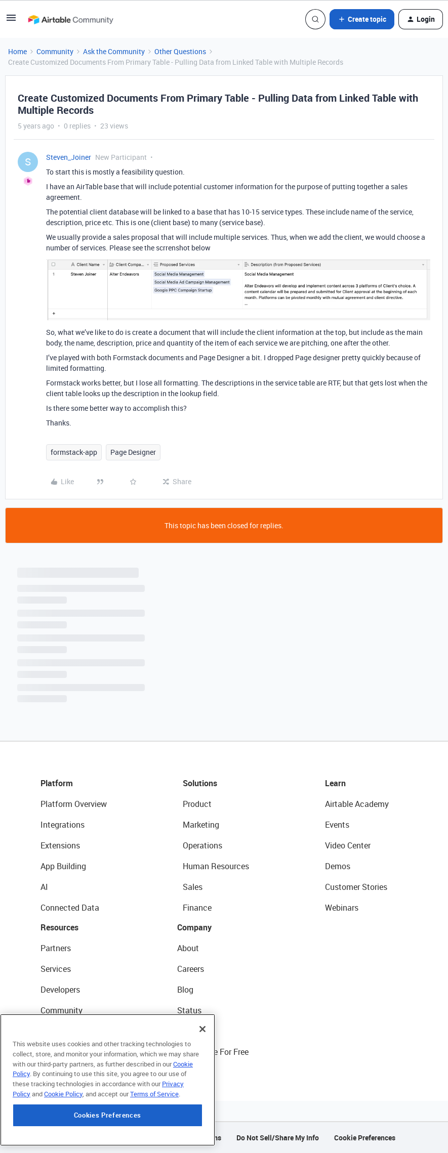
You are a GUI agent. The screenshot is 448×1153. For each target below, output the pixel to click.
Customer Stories (356, 886)
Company (194, 927)
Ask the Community (114, 51)
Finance (197, 907)
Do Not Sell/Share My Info (277, 1137)
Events (337, 824)
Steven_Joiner (68, 157)
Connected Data (69, 907)
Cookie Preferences (364, 1137)
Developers (60, 989)
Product (197, 803)
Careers (190, 968)
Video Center (348, 845)
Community (54, 51)
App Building (63, 866)
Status (189, 1010)
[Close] (202, 1047)
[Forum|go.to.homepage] (70, 19)
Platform (56, 783)
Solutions (200, 783)
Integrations (62, 824)
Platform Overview (73, 803)
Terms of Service (154, 1111)
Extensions (60, 845)
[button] (11, 21)
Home (17, 51)
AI (44, 886)
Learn (335, 783)
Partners (55, 948)
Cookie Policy (63, 1111)
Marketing (201, 824)
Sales (192, 886)
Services (55, 968)
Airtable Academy (357, 803)
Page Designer (133, 452)
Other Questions (180, 51)
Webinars (341, 907)
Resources (59, 927)
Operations (202, 845)
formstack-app (74, 452)
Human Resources (216, 866)
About (188, 948)
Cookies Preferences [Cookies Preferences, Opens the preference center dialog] (107, 1132)
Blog (185, 989)
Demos (337, 866)
